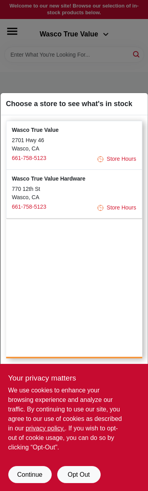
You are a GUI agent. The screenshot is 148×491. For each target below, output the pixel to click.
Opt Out (78, 474)
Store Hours (116, 159)
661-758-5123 (29, 158)
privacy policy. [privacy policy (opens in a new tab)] (45, 428)
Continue (29, 474)
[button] (74, 145)
